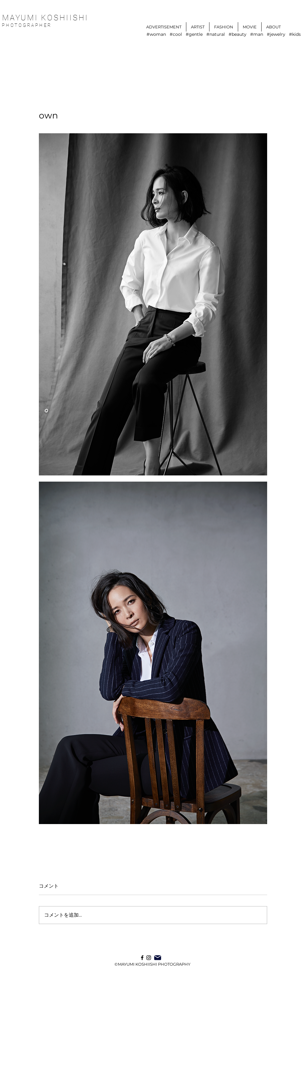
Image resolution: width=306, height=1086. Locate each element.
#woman (156, 34)
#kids (295, 34)
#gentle (194, 34)
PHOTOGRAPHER (28, 25)
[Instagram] (149, 958)
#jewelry (276, 34)
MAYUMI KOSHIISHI (45, 17)
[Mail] (158, 958)
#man (256, 34)
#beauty (237, 34)
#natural (215, 34)
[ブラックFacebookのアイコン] (142, 958)
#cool (176, 34)
